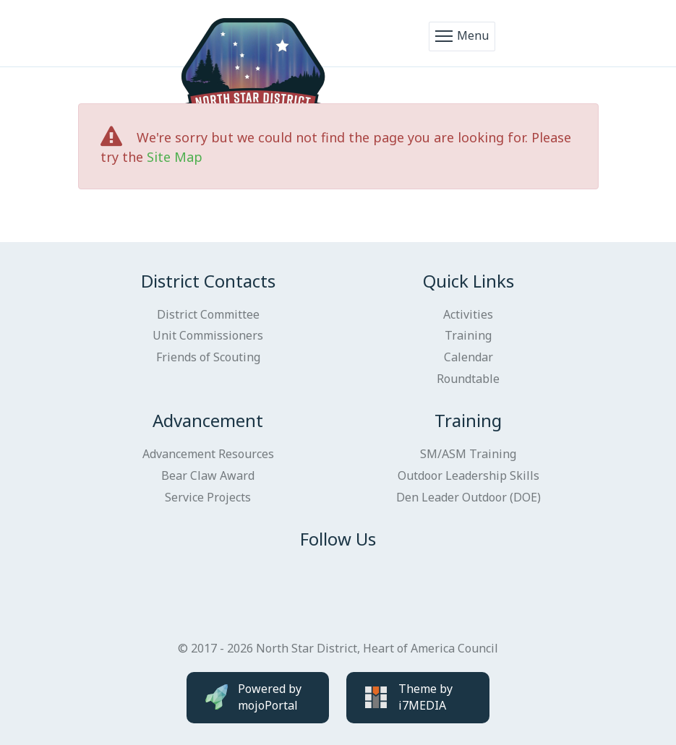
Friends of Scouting (208, 357)
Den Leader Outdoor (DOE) (468, 497)
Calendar (468, 357)
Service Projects (208, 497)
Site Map (174, 156)
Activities (468, 314)
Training (468, 335)
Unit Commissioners (208, 335)
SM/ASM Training (468, 454)
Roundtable (468, 379)
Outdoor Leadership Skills (468, 475)
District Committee (208, 314)
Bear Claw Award (207, 475)
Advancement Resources (208, 454)
